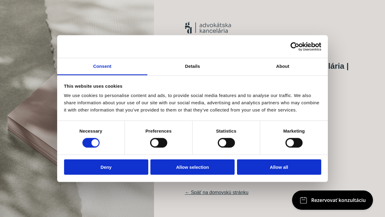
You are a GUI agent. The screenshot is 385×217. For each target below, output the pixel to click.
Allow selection (192, 167)
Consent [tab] (102, 66)
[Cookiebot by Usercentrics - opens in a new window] (295, 46)
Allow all (279, 167)
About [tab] (282, 66)
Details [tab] (192, 66)
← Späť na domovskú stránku (216, 192)
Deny (106, 167)
